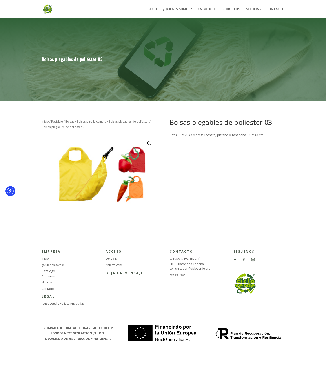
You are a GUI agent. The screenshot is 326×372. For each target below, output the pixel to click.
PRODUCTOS (230, 9)
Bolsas (69, 121)
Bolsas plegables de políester (129, 121)
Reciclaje (57, 121)
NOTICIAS (253, 9)
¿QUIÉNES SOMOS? (177, 9)
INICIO (152, 9)
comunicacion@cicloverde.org (190, 268)
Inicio (45, 121)
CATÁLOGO (206, 9)
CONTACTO (275, 9)
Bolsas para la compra (91, 121)
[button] (149, 143)
